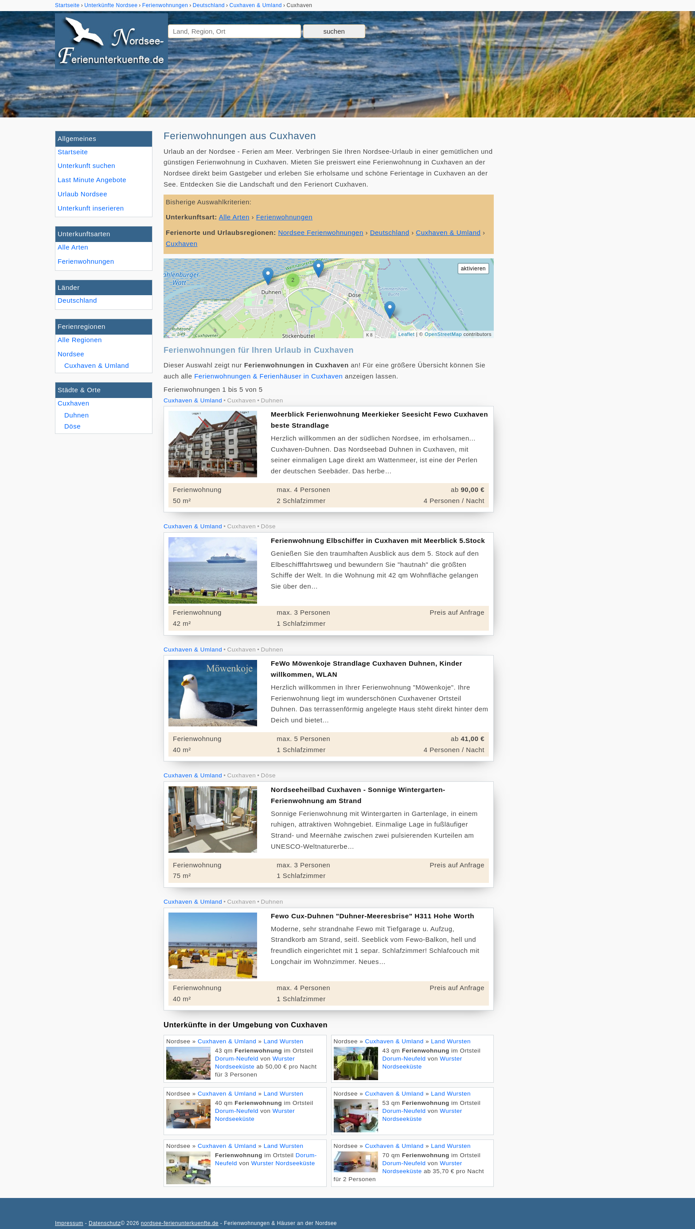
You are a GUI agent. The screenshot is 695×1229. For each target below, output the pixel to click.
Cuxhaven (74, 403)
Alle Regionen (80, 339)
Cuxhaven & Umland (96, 365)
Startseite (73, 152)
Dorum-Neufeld (236, 1058)
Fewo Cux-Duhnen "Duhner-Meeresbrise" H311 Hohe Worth (372, 916)
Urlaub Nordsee (82, 194)
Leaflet (406, 334)
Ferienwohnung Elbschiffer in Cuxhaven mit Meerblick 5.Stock (378, 540)
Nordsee (71, 354)
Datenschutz (105, 1223)
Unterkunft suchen (86, 165)
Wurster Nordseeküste (283, 1163)
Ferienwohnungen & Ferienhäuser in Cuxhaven (268, 376)
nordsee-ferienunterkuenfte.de (180, 1223)
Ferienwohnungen (86, 261)
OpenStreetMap (443, 334)
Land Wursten (284, 1041)
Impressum (69, 1223)
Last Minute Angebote (92, 179)
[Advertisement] (572, 264)
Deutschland (77, 300)
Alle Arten (73, 247)
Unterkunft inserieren (91, 208)
